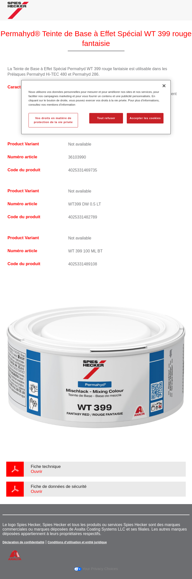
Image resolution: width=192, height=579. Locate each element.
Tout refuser (106, 118)
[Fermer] (164, 85)
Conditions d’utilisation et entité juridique (77, 542)
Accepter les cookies (145, 118)
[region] (96, 107)
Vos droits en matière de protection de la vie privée (53, 120)
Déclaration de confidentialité (23, 542)
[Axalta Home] (18, 14)
